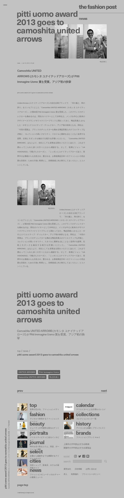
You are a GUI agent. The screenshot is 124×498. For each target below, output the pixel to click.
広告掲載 (78, 469)
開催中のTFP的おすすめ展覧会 (77, 448)
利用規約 (74, 474)
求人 (65, 474)
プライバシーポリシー (91, 474)
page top (22, 485)
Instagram (75, 456)
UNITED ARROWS (26, 372)
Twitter (79, 456)
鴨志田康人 (54, 377)
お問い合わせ (91, 469)
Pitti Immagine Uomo (49, 372)
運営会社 (67, 469)
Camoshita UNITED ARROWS (31, 377)
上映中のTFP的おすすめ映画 (76, 444)
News (83, 18)
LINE (87, 456)
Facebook (83, 456)
